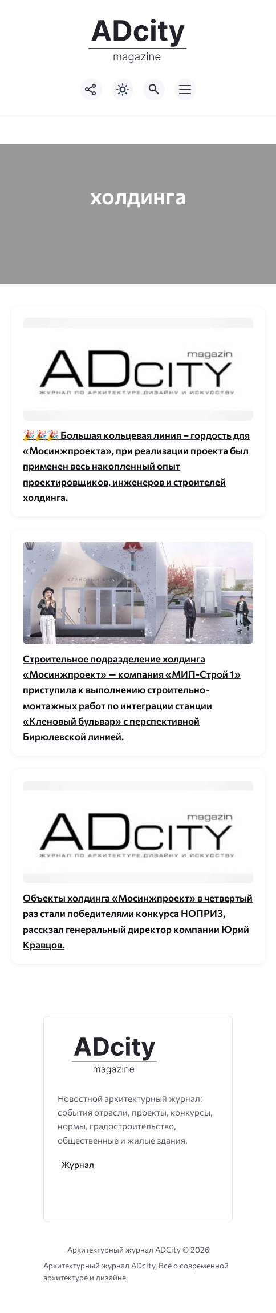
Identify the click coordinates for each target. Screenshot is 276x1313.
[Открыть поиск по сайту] (154, 89)
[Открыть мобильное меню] (185, 89)
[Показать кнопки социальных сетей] (91, 89)
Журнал (77, 1164)
